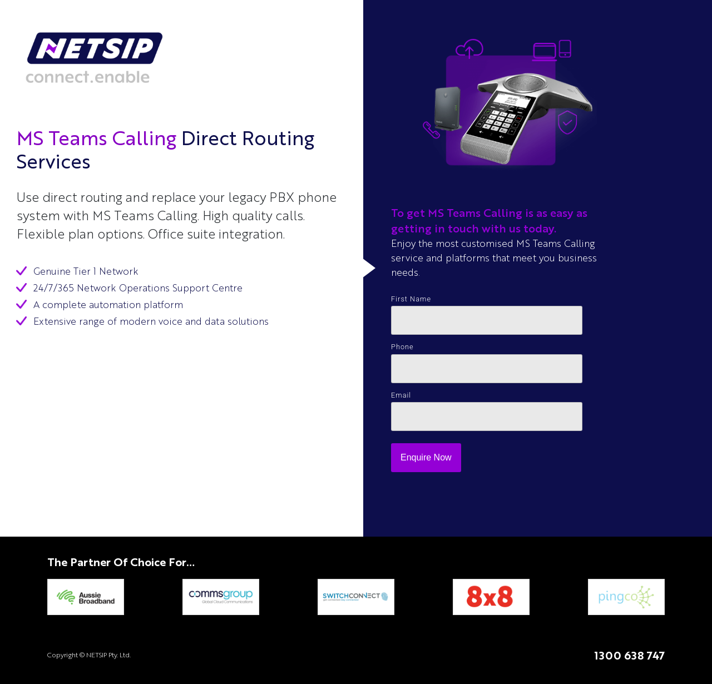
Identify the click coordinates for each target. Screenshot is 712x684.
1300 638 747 (629, 655)
